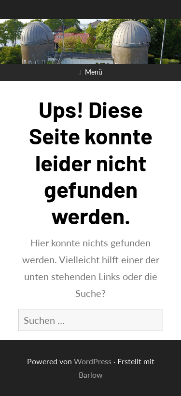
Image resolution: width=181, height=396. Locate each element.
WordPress (92, 361)
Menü (93, 72)
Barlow (91, 374)
